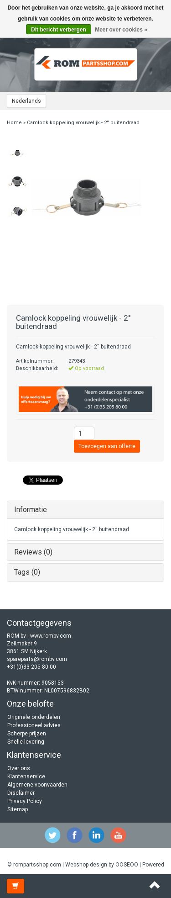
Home (14, 123)
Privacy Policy (24, 801)
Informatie (30, 509)
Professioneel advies (34, 725)
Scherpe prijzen (26, 733)
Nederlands (26, 101)
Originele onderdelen (33, 717)
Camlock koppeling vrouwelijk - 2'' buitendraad (83, 123)
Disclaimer (21, 793)
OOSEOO (126, 864)
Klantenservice (26, 776)
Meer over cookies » (121, 29)
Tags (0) (27, 572)
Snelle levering (25, 742)
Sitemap (17, 809)
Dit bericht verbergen (58, 29)
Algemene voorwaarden (37, 785)
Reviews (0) (33, 552)
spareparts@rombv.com (37, 659)
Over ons (18, 768)
